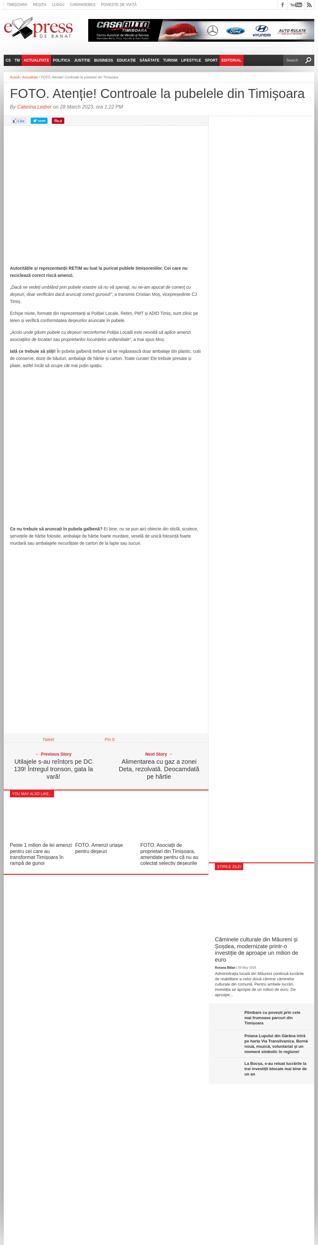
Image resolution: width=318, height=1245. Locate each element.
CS (8, 60)
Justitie (82, 60)
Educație (126, 60)
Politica (61, 60)
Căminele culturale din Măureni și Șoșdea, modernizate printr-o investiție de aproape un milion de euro (256, 949)
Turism (170, 60)
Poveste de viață (119, 4)
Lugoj (58, 4)
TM (17, 60)
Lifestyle (191, 60)
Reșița (39, 4)
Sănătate (150, 60)
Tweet (48, 739)
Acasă (15, 77)
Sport (211, 60)
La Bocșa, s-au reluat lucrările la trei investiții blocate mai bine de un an (275, 1068)
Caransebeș (82, 4)
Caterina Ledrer (34, 107)
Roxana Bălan (225, 967)
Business (103, 60)
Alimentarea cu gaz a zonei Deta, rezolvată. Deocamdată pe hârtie (159, 769)
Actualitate (36, 60)
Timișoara (17, 4)
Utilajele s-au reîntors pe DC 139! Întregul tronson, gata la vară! (53, 769)
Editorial (231, 60)
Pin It (110, 739)
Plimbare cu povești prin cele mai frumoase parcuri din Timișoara (272, 1017)
